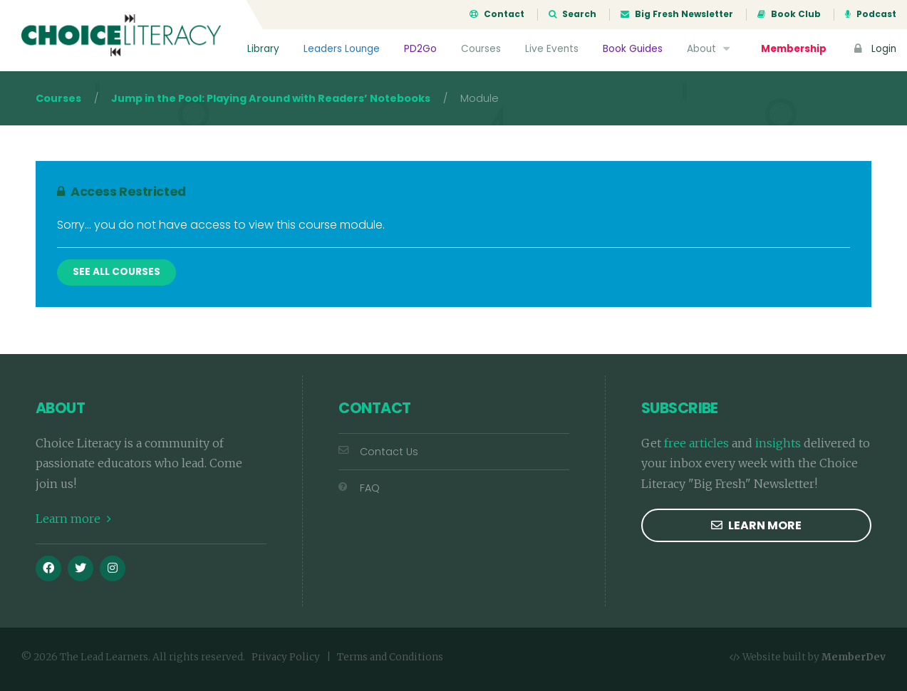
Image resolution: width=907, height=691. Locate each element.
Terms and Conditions (390, 657)
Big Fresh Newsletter (677, 14)
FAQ (359, 488)
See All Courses (116, 272)
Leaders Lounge (342, 49)
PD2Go (420, 49)
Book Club (789, 14)
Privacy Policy (286, 657)
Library (263, 49)
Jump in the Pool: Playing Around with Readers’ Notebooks (270, 98)
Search (572, 14)
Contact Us (378, 452)
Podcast (870, 14)
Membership (793, 49)
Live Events (552, 49)
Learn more (73, 518)
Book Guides (633, 49)
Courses (481, 49)
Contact (497, 14)
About (710, 49)
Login (873, 49)
